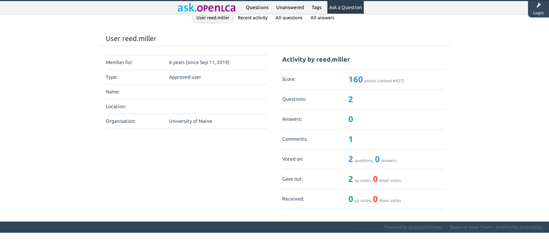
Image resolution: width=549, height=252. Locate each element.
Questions (257, 7)
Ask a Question (345, 7)
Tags (316, 7)
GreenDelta (531, 227)
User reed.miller (212, 17)
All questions (289, 17)
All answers (322, 17)
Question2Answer (425, 227)
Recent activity (252, 17)
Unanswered (290, 7)
